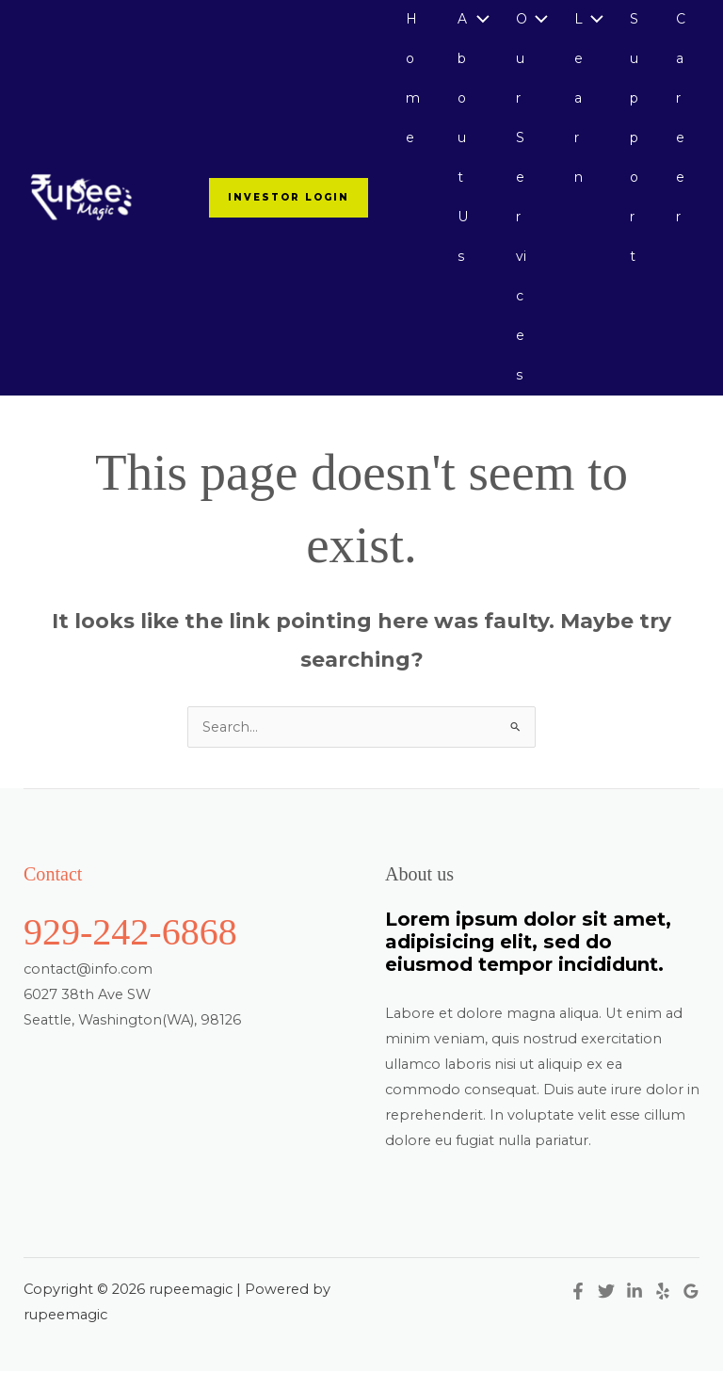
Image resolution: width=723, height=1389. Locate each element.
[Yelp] (662, 1308)
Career (680, 122)
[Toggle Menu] (474, 20)
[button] (280, 206)
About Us (459, 143)
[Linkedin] (634, 1308)
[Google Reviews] (691, 1308)
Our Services (518, 205)
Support (633, 143)
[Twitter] (606, 1308)
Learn (576, 102)
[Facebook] (578, 1308)
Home (408, 81)
